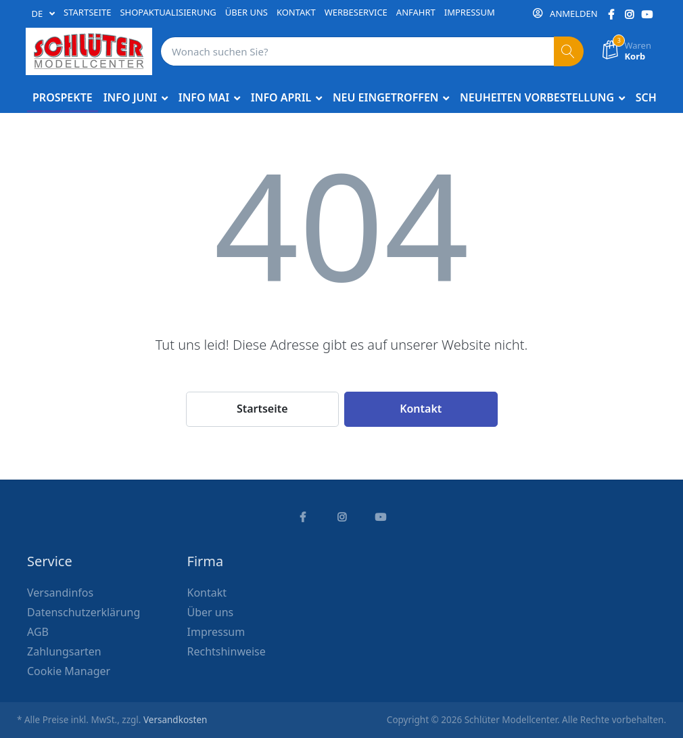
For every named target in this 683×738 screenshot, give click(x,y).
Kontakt (421, 408)
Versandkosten (175, 720)
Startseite (262, 408)
